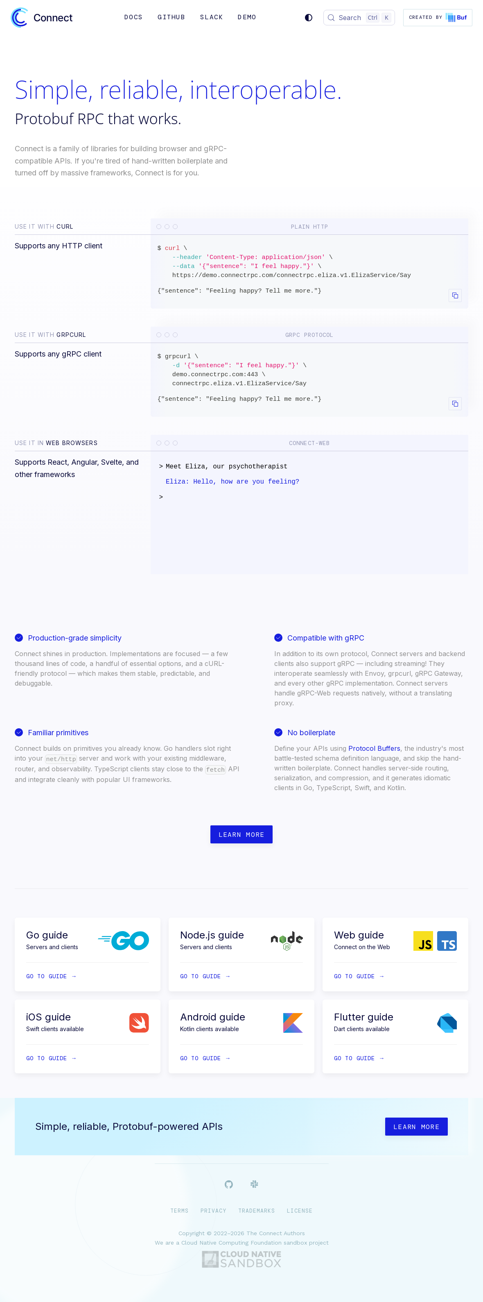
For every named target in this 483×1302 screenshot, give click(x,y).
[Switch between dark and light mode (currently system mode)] (308, 17)
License (300, 1210)
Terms (179, 1210)
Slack (211, 17)
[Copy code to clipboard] (455, 295)
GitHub (171, 17)
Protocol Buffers (374, 748)
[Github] (229, 1186)
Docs (133, 17)
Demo (247, 17)
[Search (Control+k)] (359, 17)
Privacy (213, 1210)
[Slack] (254, 1186)
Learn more (242, 834)
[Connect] (41, 17)
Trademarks (256, 1210)
